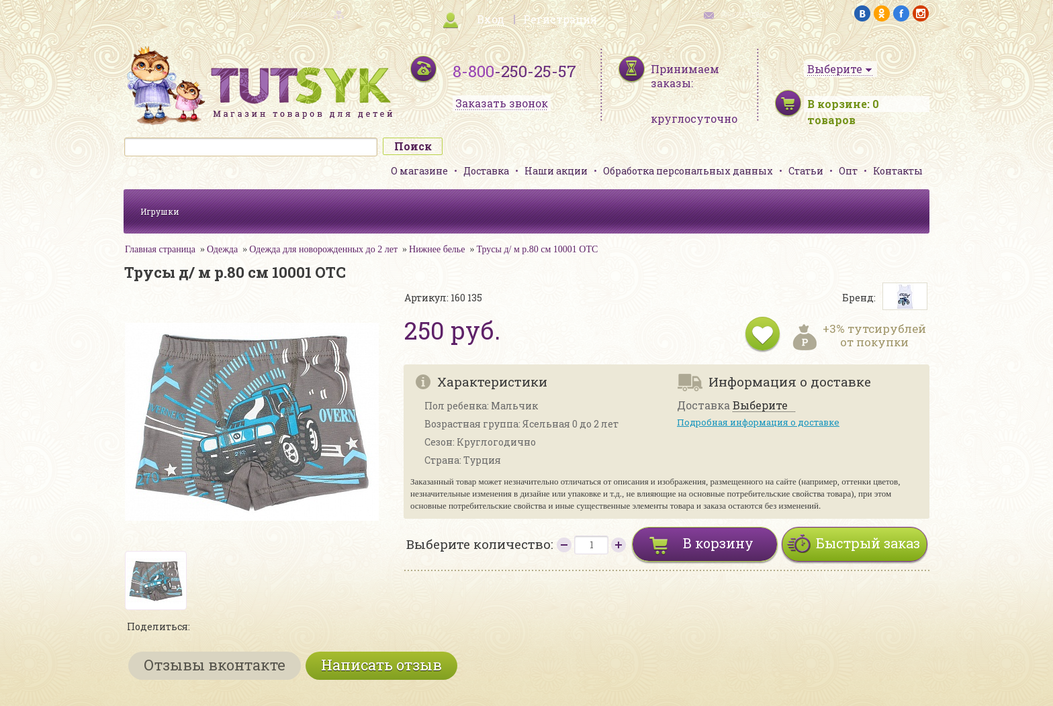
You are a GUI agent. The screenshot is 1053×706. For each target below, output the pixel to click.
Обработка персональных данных (688, 170)
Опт (848, 170)
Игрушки (159, 211)
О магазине (419, 170)
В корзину (718, 543)
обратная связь (745, 13)
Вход (490, 19)
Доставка (486, 170)
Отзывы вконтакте (214, 664)
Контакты (898, 170)
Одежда (222, 249)
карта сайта (307, 13)
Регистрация (560, 19)
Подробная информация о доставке (758, 422)
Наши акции (556, 170)
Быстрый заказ (868, 543)
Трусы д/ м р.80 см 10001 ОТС (537, 249)
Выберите (760, 405)
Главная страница (160, 249)
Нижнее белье (437, 249)
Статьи (805, 170)
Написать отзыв (381, 664)
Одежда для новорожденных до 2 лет (323, 249)
